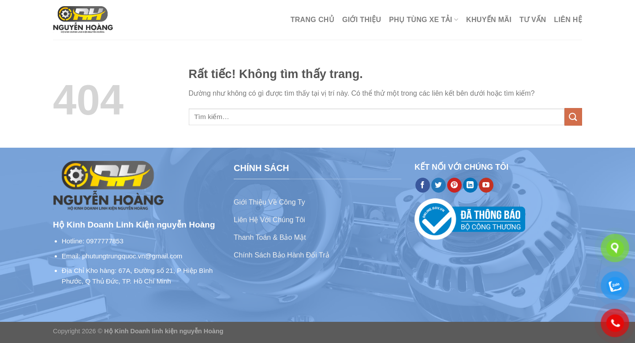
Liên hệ (568, 19)
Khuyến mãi (489, 19)
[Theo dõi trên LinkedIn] (470, 185)
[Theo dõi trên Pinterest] (454, 185)
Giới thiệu (361, 19)
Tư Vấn (532, 19)
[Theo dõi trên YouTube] (486, 185)
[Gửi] (573, 116)
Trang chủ (312, 19)
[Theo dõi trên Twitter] (438, 185)
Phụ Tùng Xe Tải (423, 19)
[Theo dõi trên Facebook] (422, 185)
